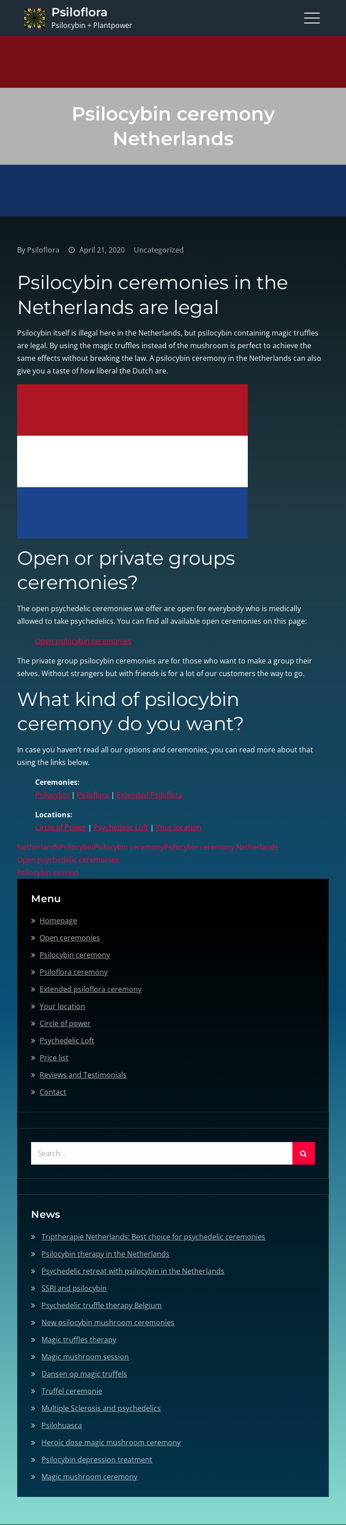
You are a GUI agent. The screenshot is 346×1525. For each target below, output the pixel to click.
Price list (54, 1058)
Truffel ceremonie (71, 1391)
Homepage (58, 921)
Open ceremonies (70, 938)
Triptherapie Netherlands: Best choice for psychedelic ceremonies (153, 1237)
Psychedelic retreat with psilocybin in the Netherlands (132, 1271)
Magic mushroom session (85, 1357)
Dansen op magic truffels (84, 1374)
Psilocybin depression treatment (96, 1460)
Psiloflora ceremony (74, 972)
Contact (53, 1092)
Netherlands (38, 847)
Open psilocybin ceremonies (83, 641)
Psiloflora (79, 12)
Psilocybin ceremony (129, 847)
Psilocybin (52, 795)
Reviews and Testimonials (83, 1075)
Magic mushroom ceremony (89, 1477)
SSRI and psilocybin (74, 1288)
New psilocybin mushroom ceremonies (107, 1322)
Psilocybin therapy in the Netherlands (105, 1254)
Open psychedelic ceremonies (68, 860)
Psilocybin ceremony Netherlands (221, 847)
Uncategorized (159, 250)
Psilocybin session (48, 872)
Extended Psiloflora (149, 795)
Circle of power (65, 1023)
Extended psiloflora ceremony (90, 989)
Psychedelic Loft (121, 827)
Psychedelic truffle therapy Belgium (101, 1305)
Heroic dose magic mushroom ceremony (111, 1442)
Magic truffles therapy (78, 1340)
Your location (178, 827)
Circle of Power (60, 827)
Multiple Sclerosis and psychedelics (101, 1408)
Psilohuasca (61, 1425)
